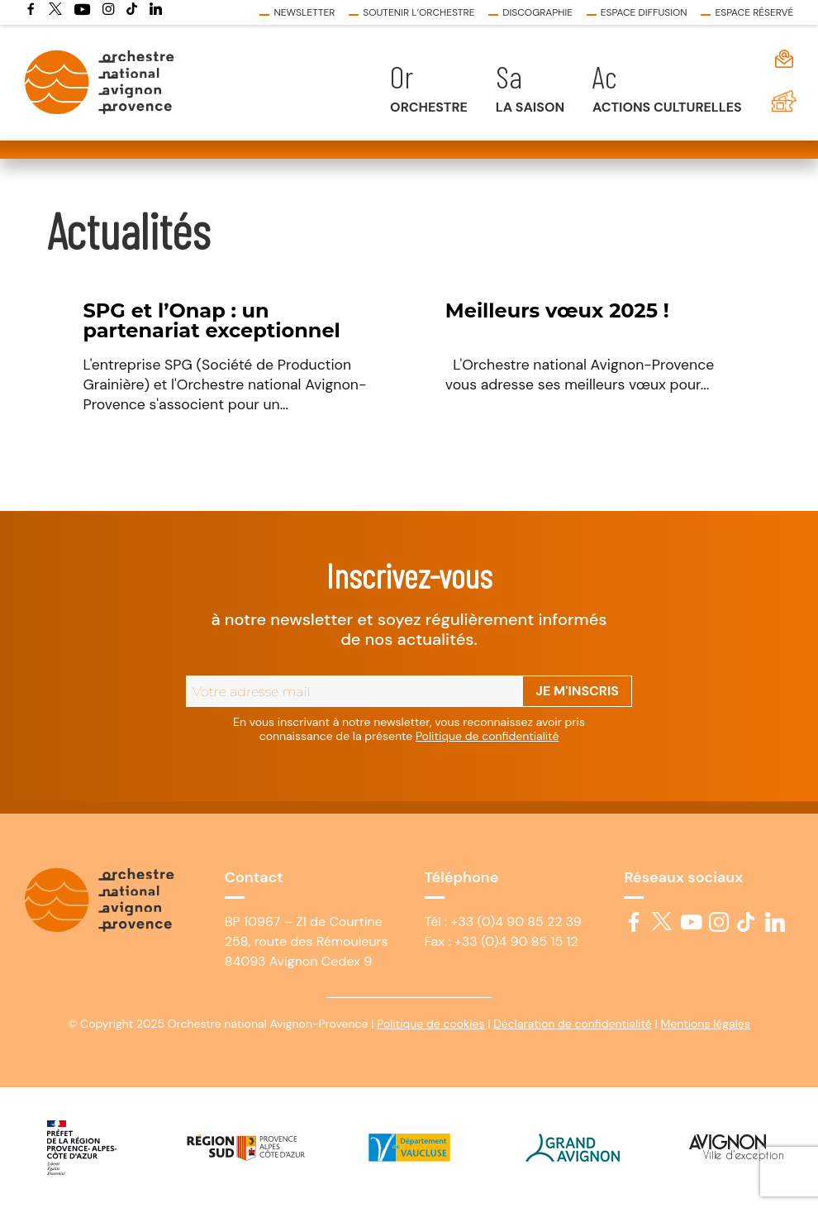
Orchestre (429, 107)
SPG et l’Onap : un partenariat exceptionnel (211, 320)
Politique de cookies (430, 1023)
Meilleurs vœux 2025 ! (557, 310)
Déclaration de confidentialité (572, 1023)
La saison (530, 107)
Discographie (537, 12)
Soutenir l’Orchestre (418, 12)
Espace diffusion (644, 12)
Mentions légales (704, 1023)
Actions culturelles (667, 107)
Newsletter (304, 12)
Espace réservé (754, 12)
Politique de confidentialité (487, 735)
